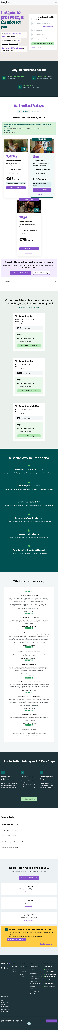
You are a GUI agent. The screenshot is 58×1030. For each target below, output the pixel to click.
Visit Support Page (46, 944)
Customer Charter (35, 991)
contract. (10, 44)
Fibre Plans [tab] (23, 111)
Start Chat (28, 892)
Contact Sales (29, 249)
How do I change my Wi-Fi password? (12, 842)
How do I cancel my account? (10, 847)
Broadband (15, 966)
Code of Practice (34, 978)
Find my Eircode (48, 26)
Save (29, 346)
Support (14, 971)
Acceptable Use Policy (36, 976)
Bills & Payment (24, 966)
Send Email (28, 906)
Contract (44, 76)
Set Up (21, 974)
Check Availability (16, 188)
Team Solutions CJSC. (13, 1021)
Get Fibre (22, 969)
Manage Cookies (34, 994)
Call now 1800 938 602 (16, 939)
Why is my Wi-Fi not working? (10, 824)
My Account (23, 971)
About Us (14, 969)
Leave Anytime (25, 485)
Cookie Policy (33, 981)
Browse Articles (28, 920)
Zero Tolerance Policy (35, 983)
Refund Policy (33, 988)
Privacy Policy (33, 973)
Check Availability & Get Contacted (43, 43)
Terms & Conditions (35, 966)
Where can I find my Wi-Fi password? (12, 836)
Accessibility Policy (35, 986)
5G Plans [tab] (35, 111)
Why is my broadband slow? (9, 830)
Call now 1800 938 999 (20, 273)
